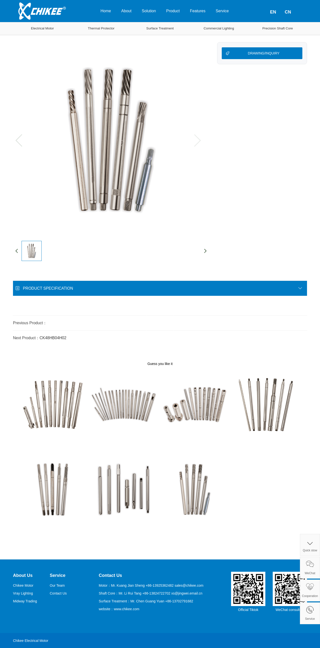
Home (105, 11)
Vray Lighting (23, 593)
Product (173, 11)
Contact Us (58, 593)
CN (288, 12)
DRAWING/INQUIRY (264, 53)
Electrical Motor (42, 28)
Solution (149, 11)
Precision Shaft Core (277, 28)
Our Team (57, 585)
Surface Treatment (160, 28)
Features (197, 11)
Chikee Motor (23, 585)
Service (222, 11)
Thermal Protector (101, 28)
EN (273, 12)
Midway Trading (25, 601)
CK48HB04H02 (52, 338)
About (126, 11)
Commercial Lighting (219, 28)
